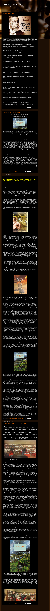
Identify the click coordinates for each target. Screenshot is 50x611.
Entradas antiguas (33, 606)
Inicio (21, 606)
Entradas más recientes (7, 606)
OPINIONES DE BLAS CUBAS (9, 13)
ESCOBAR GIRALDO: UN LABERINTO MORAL (12, 112)
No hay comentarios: (21, 171)
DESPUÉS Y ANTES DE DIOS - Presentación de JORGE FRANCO (15, 423)
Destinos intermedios (12, 4)
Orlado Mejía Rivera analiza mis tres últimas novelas (12, 177)
